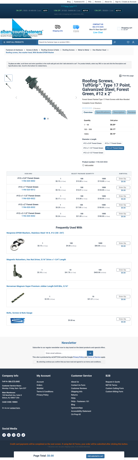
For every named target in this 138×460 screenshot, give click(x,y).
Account (40, 382)
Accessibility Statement (81, 411)
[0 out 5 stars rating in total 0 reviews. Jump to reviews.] (91, 108)
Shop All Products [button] (14, 42)
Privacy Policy (78, 357)
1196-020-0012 (28, 190)
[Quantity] (123, 178)
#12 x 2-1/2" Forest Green (93, 153)
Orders (39, 385)
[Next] (76, 97)
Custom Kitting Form (114, 392)
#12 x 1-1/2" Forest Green (93, 148)
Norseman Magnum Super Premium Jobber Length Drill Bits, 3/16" (37, 286)
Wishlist (40, 388)
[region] (41, 98)
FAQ (89, 2)
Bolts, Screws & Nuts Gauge (19, 313)
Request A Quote (113, 382)
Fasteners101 (79, 2)
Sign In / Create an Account (125, 2)
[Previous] (16, 97)
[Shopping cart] (124, 28)
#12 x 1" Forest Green (113, 143)
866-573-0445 (98, 27)
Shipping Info (76, 392)
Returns (74, 395)
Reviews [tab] (132, 112)
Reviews (98, 2)
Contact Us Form (78, 385)
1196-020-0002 (28, 181)
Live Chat (98, 32)
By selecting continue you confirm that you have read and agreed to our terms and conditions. (69, 362)
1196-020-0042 (28, 216)
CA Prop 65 (76, 414)
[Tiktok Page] (23, 435)
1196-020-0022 (28, 198)
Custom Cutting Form (115, 388)
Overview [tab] (88, 112)
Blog (69, 2)
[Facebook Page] (4, 435)
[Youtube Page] (18, 435)
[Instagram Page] (14, 435)
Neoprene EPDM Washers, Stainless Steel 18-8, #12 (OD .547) (35, 233)
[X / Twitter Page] (9, 435)
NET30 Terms (111, 385)
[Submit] (90, 353)
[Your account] (133, 42)
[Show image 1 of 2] (45, 118)
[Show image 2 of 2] (48, 118)
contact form (15, 408)
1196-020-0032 (28, 207)
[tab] (119, 112)
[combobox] (75, 42)
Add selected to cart (95, 456)
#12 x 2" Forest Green (114, 148)
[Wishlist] (128, 42)
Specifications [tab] (103, 112)
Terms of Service (94, 357)
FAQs (73, 398)
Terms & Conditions (45, 392)
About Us (108, 2)
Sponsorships (77, 408)
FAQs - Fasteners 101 (80, 401)
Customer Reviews (79, 388)
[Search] (114, 42)
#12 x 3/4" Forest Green (92, 143)
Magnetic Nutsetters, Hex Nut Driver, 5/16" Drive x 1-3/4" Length (36, 259)
